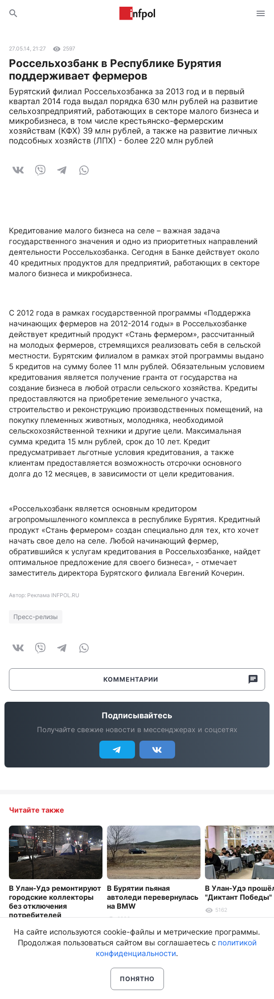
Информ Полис (137, 13)
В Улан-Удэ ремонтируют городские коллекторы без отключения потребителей (55, 901)
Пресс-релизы (35, 616)
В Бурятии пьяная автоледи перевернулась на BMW (152, 897)
